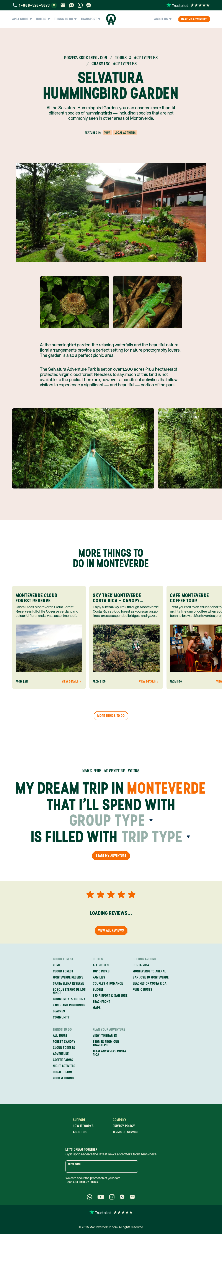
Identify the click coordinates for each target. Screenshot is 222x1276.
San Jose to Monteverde (151, 977)
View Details (72, 682)
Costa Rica (141, 965)
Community (61, 1017)
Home (56, 965)
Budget (98, 989)
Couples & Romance (108, 983)
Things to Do (65, 19)
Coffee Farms (63, 1060)
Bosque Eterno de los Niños (69, 991)
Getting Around (144, 959)
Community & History (69, 999)
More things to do (111, 716)
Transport (90, 19)
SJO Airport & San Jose (110, 995)
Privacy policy (124, 1126)
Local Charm (62, 1072)
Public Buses (142, 989)
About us (80, 1132)
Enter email (74, 1164)
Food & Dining (63, 1078)
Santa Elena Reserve (68, 983)
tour (107, 133)
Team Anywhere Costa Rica (109, 1053)
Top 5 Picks (101, 971)
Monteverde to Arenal (149, 971)
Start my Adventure (111, 856)
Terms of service (125, 1132)
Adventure (61, 1054)
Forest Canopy (64, 1041)
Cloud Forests (64, 1048)
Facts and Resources (69, 1005)
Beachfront (101, 1002)
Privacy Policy (88, 1182)
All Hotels (101, 965)
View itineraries (105, 1035)
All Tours (60, 1035)
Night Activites (64, 1066)
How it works (83, 1126)
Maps (97, 1008)
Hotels (43, 19)
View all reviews (111, 930)
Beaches (59, 1011)
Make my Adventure (194, 19)
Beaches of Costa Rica (149, 983)
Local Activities (125, 133)
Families (99, 977)
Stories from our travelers (106, 1043)
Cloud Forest (63, 959)
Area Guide (22, 19)
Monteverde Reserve (68, 977)
